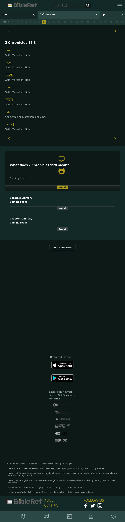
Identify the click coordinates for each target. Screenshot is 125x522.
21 (117, 21)
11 (104, 15)
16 (88, 21)
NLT (9, 99)
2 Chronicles (47, 14)
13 (70, 21)
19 (105, 21)
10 (53, 21)
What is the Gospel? (62, 247)
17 (93, 21)
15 (82, 21)
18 (99, 21)
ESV (9, 50)
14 (76, 21)
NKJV (9, 124)
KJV (8, 112)
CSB (9, 87)
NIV (9, 62)
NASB (10, 75)
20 (111, 21)
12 (65, 21)
